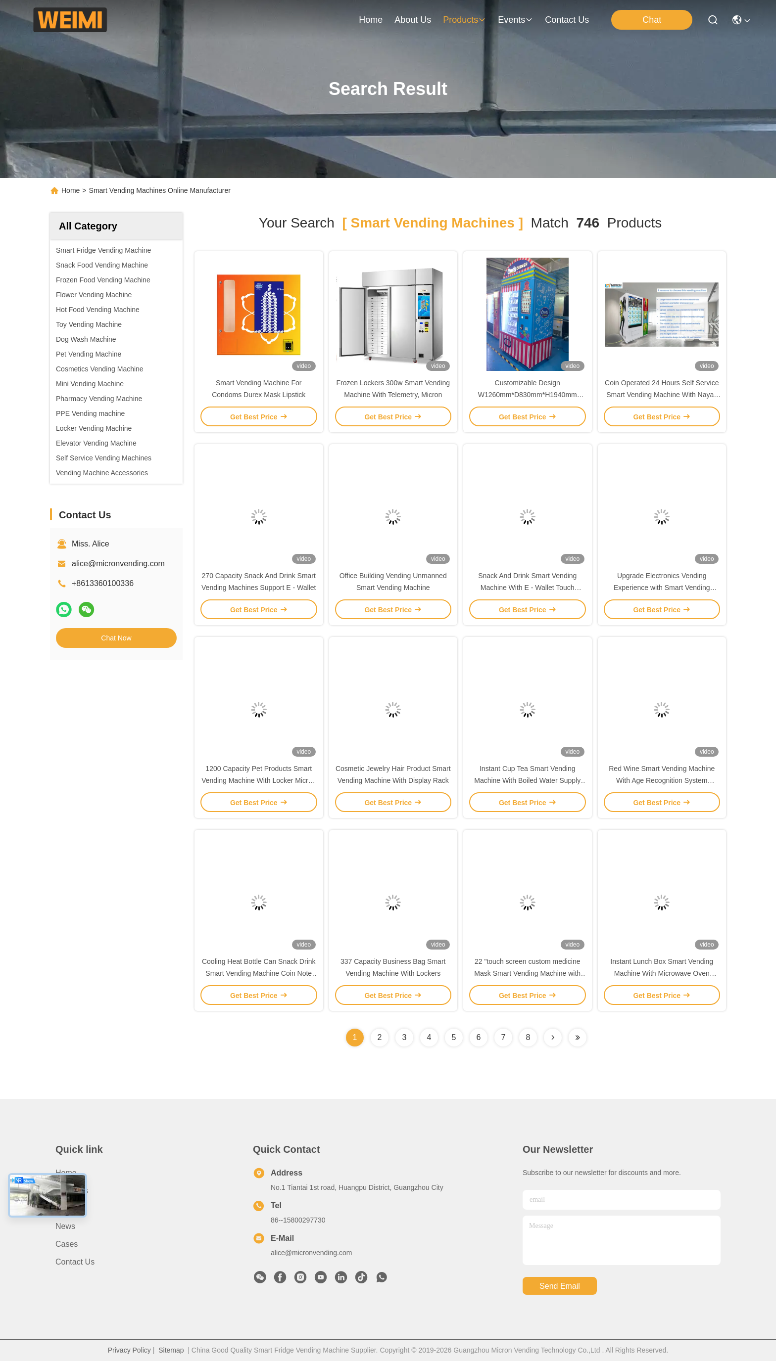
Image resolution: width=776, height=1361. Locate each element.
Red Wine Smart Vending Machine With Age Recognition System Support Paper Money (662, 780)
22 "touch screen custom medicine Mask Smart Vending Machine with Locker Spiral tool (527, 973)
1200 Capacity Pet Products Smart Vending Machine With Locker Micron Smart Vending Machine (258, 780)
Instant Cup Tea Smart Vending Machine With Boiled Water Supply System (527, 780)
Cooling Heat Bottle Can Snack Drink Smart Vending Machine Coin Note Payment (259, 973)
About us (71, 1190)
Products (71, 1208)
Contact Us (75, 1262)
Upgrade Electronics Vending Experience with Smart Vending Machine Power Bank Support (662, 587)
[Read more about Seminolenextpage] (553, 1037)
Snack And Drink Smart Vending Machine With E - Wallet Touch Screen (527, 587)
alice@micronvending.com (118, 563)
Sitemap (171, 1350)
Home (371, 20)
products (464, 20)
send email (559, 1286)
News (65, 1226)
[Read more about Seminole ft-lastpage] (577, 1037)
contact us (567, 20)
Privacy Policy (129, 1350)
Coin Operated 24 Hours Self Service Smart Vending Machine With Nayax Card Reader (662, 394)
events (515, 20)
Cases (66, 1244)
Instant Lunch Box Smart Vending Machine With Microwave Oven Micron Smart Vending (661, 973)
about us (412, 20)
